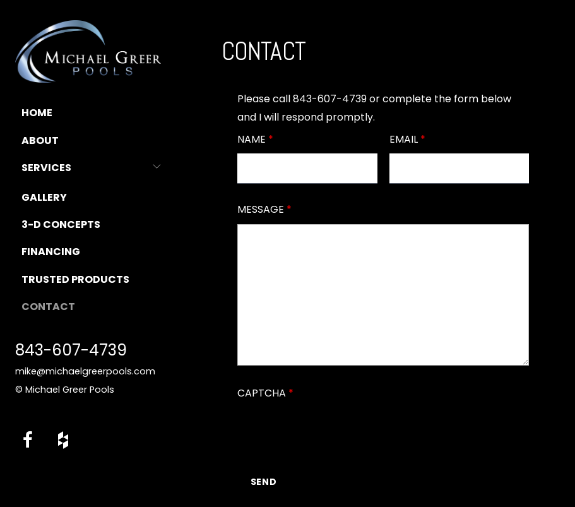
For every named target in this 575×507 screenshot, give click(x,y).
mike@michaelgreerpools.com (85, 371)
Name (255, 139)
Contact (48, 306)
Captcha (265, 393)
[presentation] (333, 431)
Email (407, 139)
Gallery (44, 197)
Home (36, 112)
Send (264, 481)
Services (46, 167)
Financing (50, 251)
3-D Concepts (60, 224)
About (40, 140)
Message (264, 209)
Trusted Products (75, 279)
